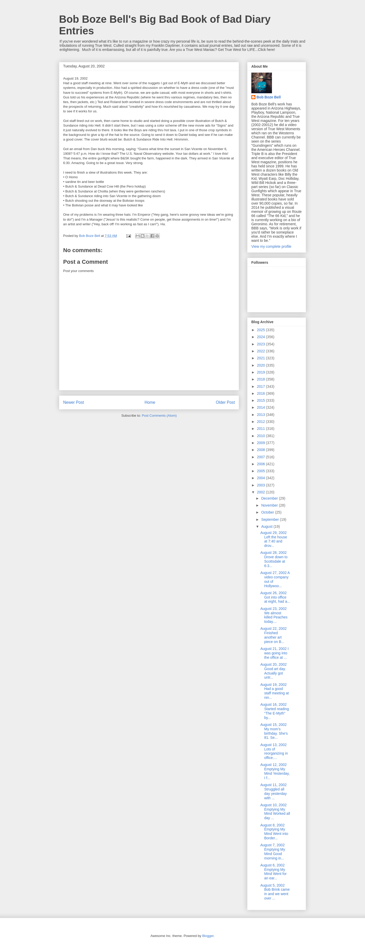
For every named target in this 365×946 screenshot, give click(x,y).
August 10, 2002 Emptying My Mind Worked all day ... (275, 811)
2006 (261, 464)
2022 (261, 351)
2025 (261, 330)
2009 (261, 443)
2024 (261, 337)
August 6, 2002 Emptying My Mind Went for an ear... (273, 871)
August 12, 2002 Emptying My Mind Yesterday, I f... (275, 771)
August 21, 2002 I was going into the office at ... (274, 653)
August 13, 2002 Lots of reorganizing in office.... (274, 751)
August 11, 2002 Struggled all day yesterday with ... (273, 791)
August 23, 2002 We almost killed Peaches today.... (273, 615)
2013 (261, 415)
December (270, 498)
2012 (261, 422)
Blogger (207, 936)
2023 (261, 344)
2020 (261, 365)
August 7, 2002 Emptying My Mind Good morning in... (272, 851)
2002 (261, 492)
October (268, 512)
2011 (261, 429)
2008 (261, 450)
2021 (261, 358)
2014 (261, 407)
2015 (261, 400)
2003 (261, 485)
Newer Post (73, 402)
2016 (261, 393)
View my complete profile (271, 246)
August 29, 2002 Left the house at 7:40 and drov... (273, 539)
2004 (261, 478)
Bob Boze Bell (268, 97)
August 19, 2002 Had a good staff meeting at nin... (274, 691)
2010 (261, 436)
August (267, 526)
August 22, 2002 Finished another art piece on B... (273, 634)
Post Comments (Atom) (159, 415)
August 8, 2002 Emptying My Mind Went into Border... (274, 831)
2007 (261, 457)
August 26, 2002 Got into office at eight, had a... (275, 597)
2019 (261, 372)
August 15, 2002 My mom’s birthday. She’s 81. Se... (274, 731)
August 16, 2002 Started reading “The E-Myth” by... (274, 710)
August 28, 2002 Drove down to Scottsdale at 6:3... (273, 559)
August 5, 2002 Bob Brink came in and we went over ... (275, 891)
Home (150, 402)
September (270, 519)
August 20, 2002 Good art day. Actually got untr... (273, 670)
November (270, 505)
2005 (261, 471)
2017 (261, 386)
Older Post (225, 402)
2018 (261, 379)
